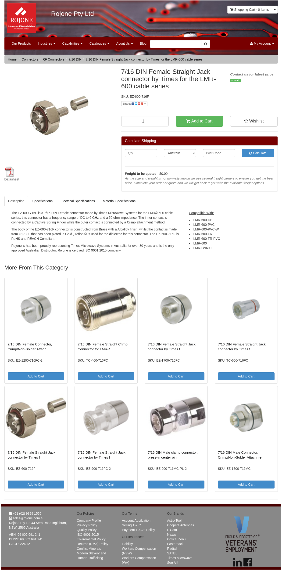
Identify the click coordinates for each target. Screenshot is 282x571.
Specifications (42, 201)
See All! (172, 562)
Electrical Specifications (78, 201)
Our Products (21, 43)
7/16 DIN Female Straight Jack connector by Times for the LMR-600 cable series (144, 59)
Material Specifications (119, 201)
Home (12, 59)
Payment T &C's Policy (138, 530)
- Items (249, 9)
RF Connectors (53, 59)
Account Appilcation (136, 520)
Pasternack (175, 544)
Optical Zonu (176, 539)
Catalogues (99, 43)
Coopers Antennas (180, 525)
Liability (127, 544)
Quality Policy (87, 530)
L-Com (172, 530)
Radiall (172, 548)
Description (16, 201)
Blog (143, 43)
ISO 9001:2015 (88, 534)
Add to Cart (199, 121)
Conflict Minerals (89, 548)
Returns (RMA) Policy (92, 544)
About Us (124, 43)
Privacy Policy (87, 525)
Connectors (30, 59)
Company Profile (89, 520)
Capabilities (72, 43)
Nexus (171, 534)
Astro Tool (174, 520)
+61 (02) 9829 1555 (25, 513)
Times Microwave (179, 558)
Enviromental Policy (91, 539)
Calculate (258, 153)
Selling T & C (131, 525)
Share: (134, 103)
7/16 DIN (75, 59)
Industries (46, 43)
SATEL (172, 553)
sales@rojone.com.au (27, 518)
